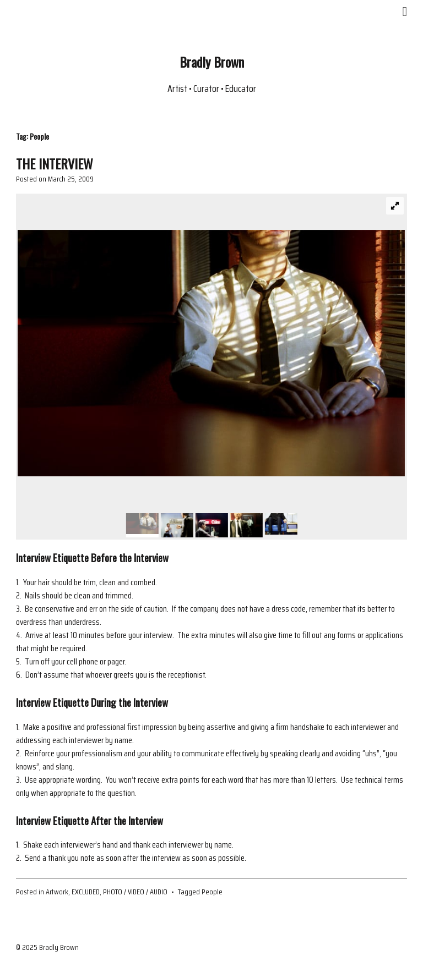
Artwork (57, 892)
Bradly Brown (212, 62)
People (212, 892)
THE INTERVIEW (54, 163)
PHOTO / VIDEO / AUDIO (135, 892)
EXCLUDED (86, 892)
